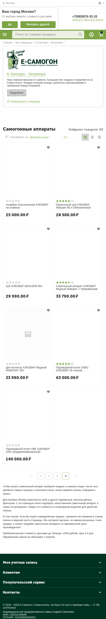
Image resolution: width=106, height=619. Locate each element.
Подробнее (16, 92)
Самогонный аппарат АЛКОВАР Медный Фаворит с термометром (77, 287)
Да (10, 24)
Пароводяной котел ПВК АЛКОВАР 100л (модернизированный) (28, 450)
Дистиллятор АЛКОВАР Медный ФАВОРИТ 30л (26, 369)
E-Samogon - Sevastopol (26, 74)
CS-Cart (65, 604)
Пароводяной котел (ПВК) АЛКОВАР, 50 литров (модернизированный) (72, 369)
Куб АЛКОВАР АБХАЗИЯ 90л (24, 286)
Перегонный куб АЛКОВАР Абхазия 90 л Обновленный (73, 206)
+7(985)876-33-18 (84, 16)
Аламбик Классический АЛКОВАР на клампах (27, 206)
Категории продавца (5, 34)
